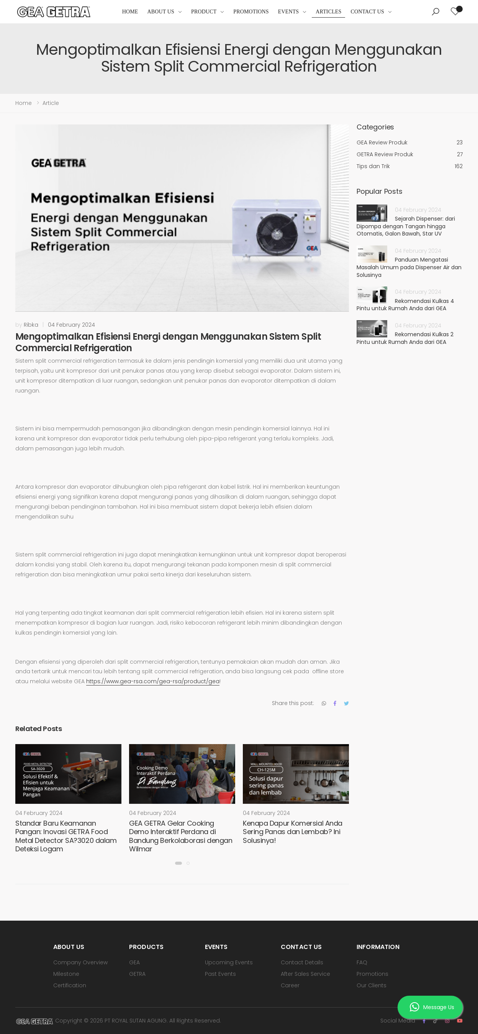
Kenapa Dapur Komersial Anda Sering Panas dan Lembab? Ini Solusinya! (292, 831)
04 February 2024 (71, 325)
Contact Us (367, 12)
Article (51, 103)
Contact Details (302, 962)
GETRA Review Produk (410, 155)
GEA (134, 962)
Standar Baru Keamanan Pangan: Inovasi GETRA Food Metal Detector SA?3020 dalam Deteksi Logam (65, 836)
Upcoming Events (229, 962)
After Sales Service (305, 974)
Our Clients (371, 985)
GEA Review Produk (410, 143)
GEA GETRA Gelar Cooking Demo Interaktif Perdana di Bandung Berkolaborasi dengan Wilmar (180, 836)
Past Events (220, 974)
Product (203, 12)
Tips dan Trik (410, 166)
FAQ (362, 962)
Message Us (432, 1007)
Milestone (66, 974)
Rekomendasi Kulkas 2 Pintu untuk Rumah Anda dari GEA (405, 338)
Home (130, 12)
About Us (160, 12)
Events (288, 12)
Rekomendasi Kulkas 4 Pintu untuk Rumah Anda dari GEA (405, 304)
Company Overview (80, 962)
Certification (69, 985)
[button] (435, 12)
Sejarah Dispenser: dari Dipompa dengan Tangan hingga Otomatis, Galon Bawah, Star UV (406, 226)
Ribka (31, 325)
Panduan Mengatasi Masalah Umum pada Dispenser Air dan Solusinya (409, 267)
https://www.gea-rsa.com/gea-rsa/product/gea (152, 681)
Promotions (250, 12)
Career (290, 985)
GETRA (137, 974)
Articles (328, 12)
